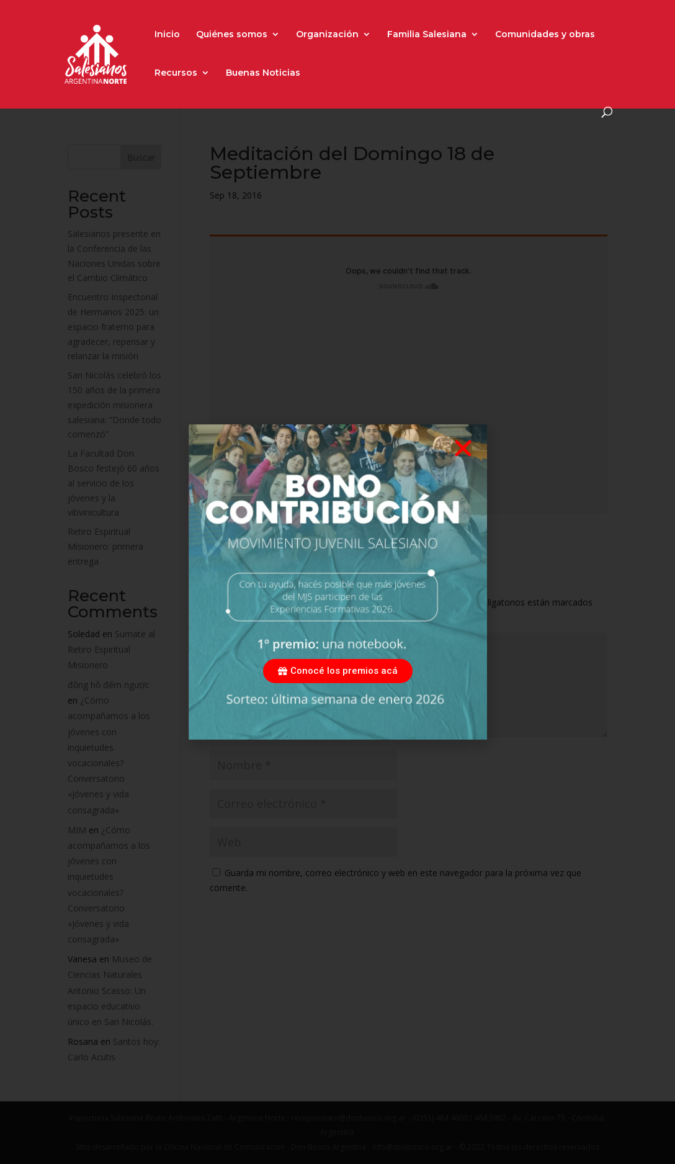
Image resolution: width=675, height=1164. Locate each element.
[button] (463, 448)
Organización (327, 35)
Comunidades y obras (545, 35)
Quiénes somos (231, 35)
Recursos (175, 73)
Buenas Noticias (263, 73)
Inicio (167, 35)
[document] (337, 582)
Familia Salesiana (427, 35)
